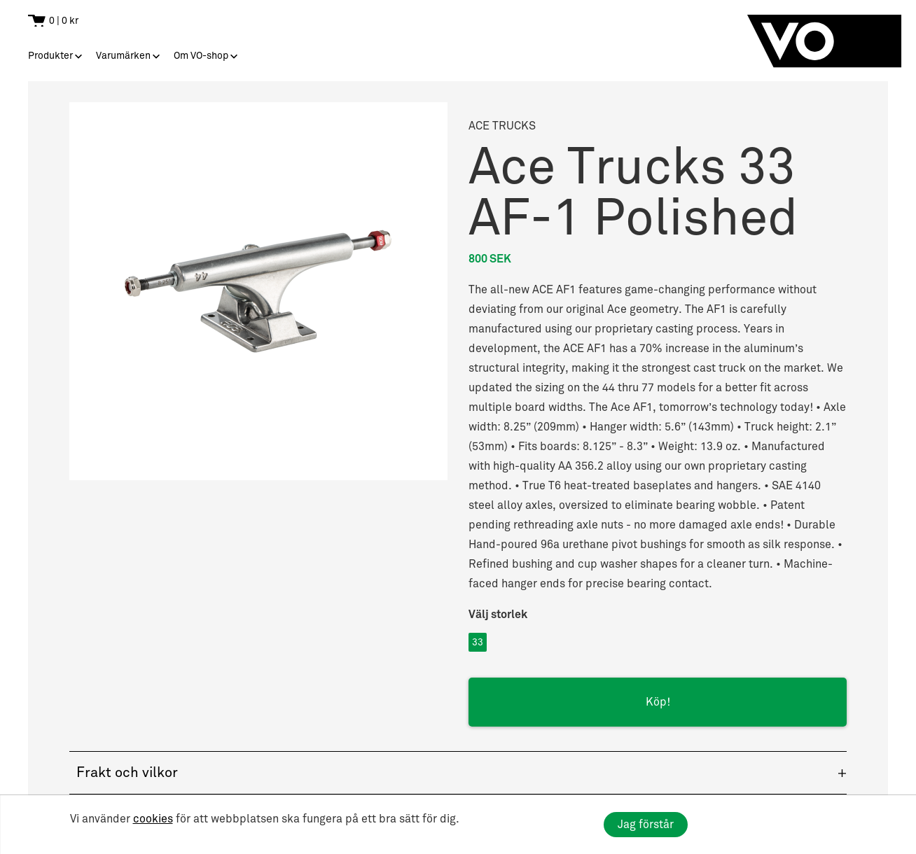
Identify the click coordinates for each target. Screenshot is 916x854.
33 (477, 642)
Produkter (50, 56)
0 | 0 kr (63, 21)
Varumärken (123, 56)
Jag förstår (646, 825)
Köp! (658, 702)
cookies (153, 819)
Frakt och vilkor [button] (127, 773)
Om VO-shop (201, 56)
